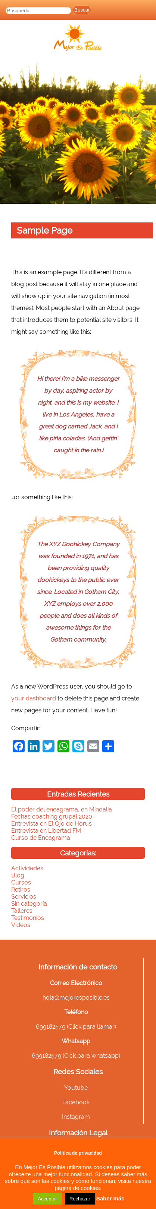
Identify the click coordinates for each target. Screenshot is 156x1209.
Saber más (110, 1198)
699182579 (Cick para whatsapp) (76, 1055)
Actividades (27, 868)
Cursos (21, 882)
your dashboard (33, 698)
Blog (17, 875)
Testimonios (27, 917)
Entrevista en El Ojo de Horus (51, 823)
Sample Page (44, 230)
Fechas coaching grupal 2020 (51, 816)
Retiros (20, 889)
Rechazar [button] (79, 1199)
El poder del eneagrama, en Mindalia (61, 809)
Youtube (76, 1087)
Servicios (23, 896)
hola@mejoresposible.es (76, 997)
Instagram (76, 1116)
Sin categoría (29, 903)
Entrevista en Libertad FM (46, 830)
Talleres (21, 910)
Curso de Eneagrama (40, 837)
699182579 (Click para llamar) (76, 1026)
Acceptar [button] (47, 1199)
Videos (20, 924)
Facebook (76, 1102)
